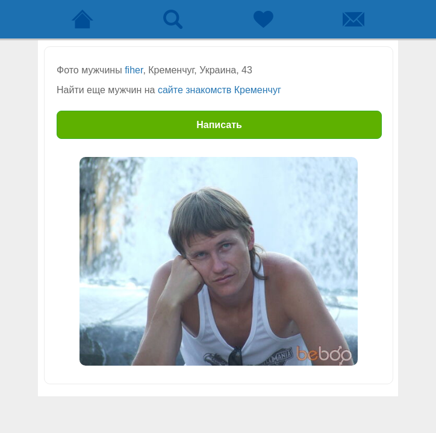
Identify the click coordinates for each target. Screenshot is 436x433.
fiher (134, 70)
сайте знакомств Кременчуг (219, 90)
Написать (219, 125)
